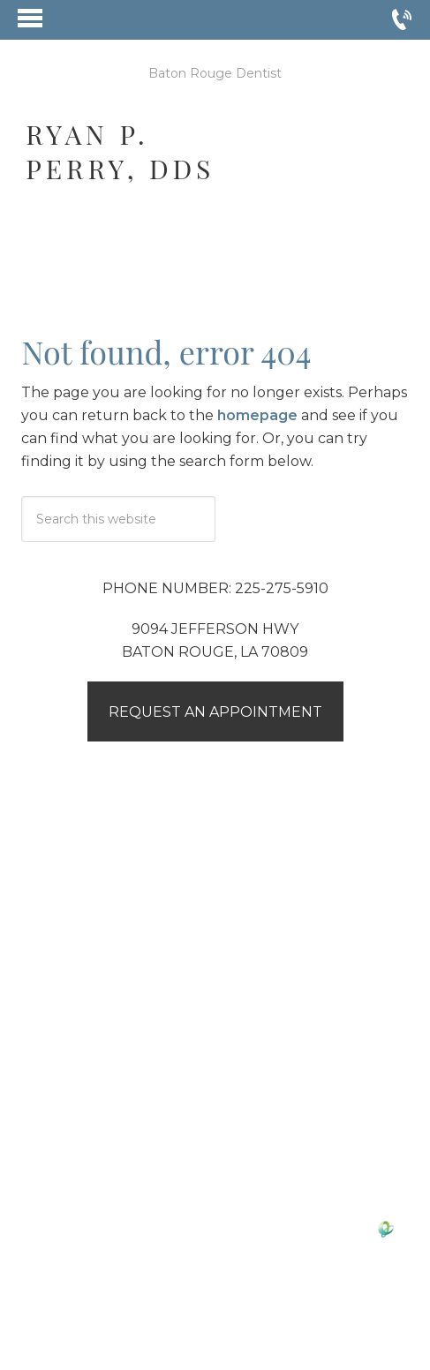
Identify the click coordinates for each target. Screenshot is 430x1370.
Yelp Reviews (285, 1074)
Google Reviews (156, 1074)
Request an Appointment (215, 712)
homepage (257, 415)
